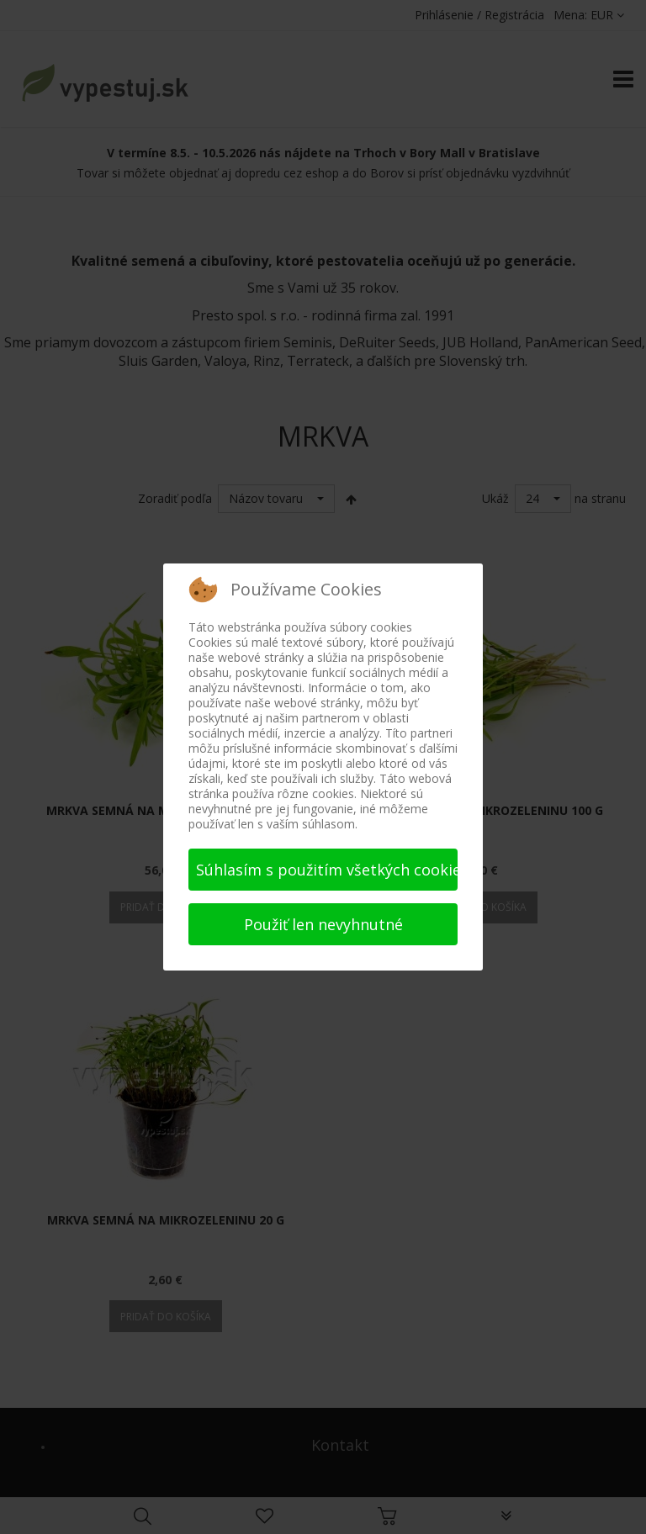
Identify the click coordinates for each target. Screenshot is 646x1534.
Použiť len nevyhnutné (323, 924)
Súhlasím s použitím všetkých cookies (327, 870)
